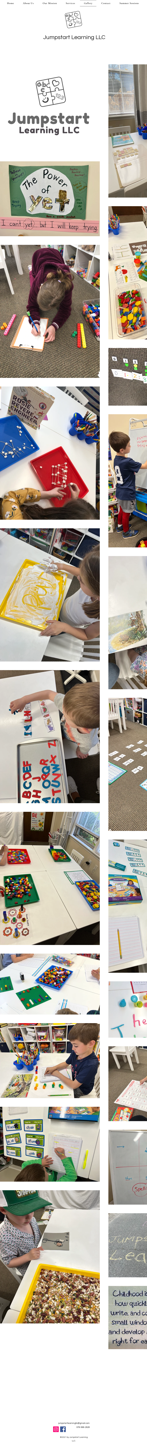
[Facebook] (63, 1429)
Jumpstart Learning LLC (74, 37)
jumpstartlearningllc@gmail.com (74, 1423)
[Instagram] (56, 1429)
